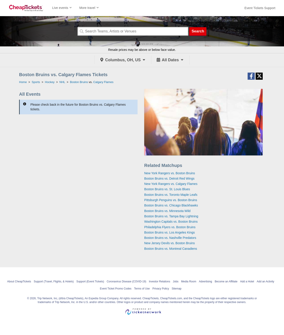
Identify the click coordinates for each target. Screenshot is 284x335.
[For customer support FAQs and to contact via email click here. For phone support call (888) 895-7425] (260, 8)
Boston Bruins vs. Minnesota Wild (167, 211)
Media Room (188, 281)
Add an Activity (265, 281)
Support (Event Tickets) (90, 281)
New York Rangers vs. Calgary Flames (170, 184)
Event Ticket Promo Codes (115, 288)
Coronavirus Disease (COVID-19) (126, 281)
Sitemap (176, 288)
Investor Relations (159, 281)
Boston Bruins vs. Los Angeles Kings (169, 232)
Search (197, 31)
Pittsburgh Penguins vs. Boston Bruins (170, 200)
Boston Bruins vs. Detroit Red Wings (169, 178)
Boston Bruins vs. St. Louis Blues (167, 189)
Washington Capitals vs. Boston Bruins (171, 221)
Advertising (205, 281)
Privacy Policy (160, 288)
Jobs (175, 281)
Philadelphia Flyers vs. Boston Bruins (169, 227)
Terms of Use (142, 288)
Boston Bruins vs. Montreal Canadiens (170, 248)
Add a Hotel (247, 281)
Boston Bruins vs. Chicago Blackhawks (171, 205)
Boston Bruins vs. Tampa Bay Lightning (171, 216)
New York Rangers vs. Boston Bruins (169, 173)
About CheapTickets (19, 281)
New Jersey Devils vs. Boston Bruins (169, 243)
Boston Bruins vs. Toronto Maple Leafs (170, 194)
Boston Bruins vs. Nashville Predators (170, 238)
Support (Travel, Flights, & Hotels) (54, 281)
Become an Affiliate (226, 281)
